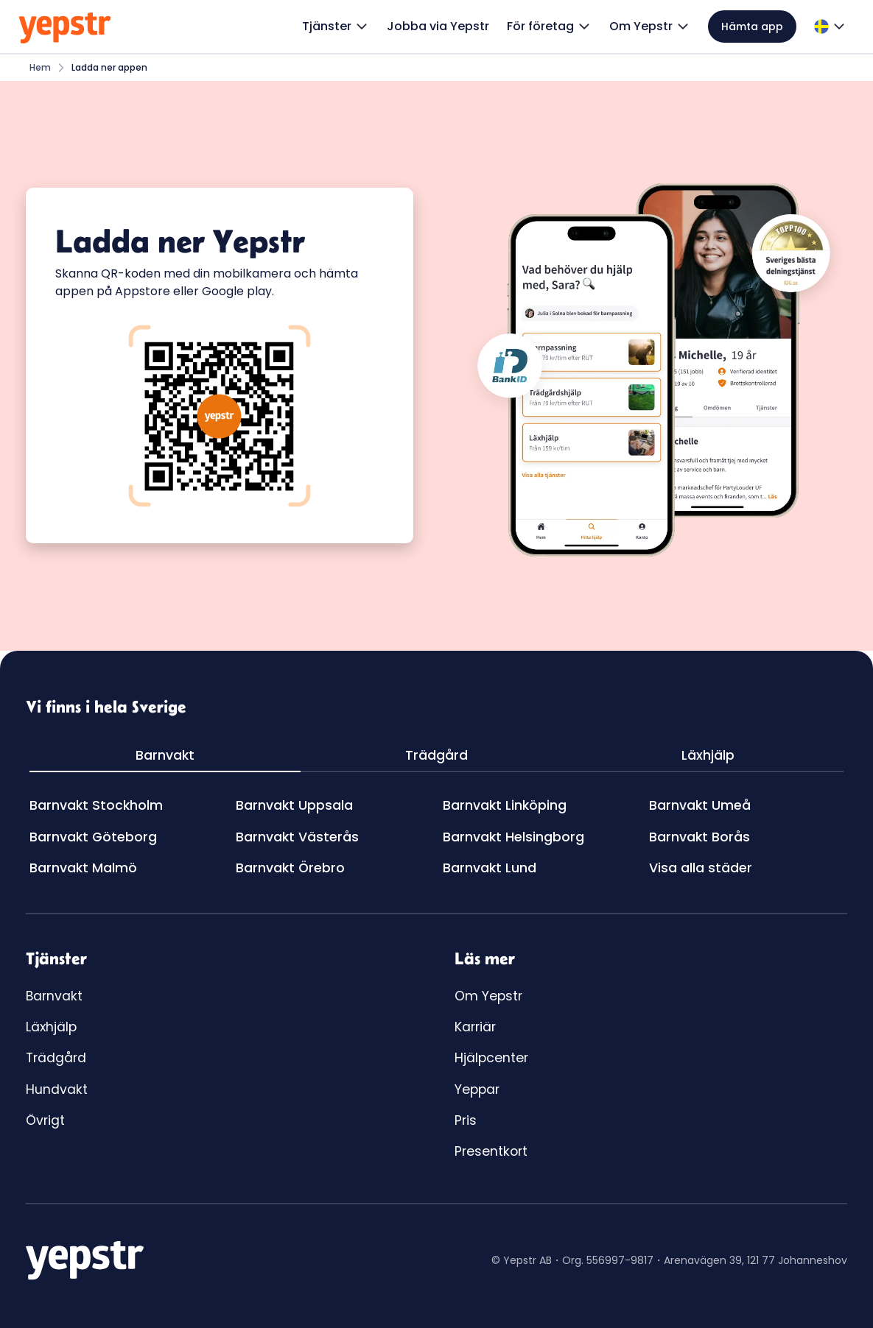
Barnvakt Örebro (290, 868)
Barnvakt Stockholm (96, 805)
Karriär (475, 1027)
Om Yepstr (488, 996)
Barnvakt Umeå (700, 805)
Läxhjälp (51, 1027)
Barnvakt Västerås (297, 837)
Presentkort (491, 1151)
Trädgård (56, 1058)
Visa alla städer (700, 868)
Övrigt (45, 1120)
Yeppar (477, 1089)
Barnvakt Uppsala (294, 805)
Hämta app (752, 26)
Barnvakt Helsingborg (513, 837)
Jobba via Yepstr (438, 26)
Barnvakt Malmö (83, 868)
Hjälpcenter (491, 1058)
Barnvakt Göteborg (93, 837)
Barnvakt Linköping (505, 805)
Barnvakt (54, 996)
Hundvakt (57, 1089)
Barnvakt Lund (489, 868)
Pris (466, 1120)
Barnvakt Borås (699, 837)
